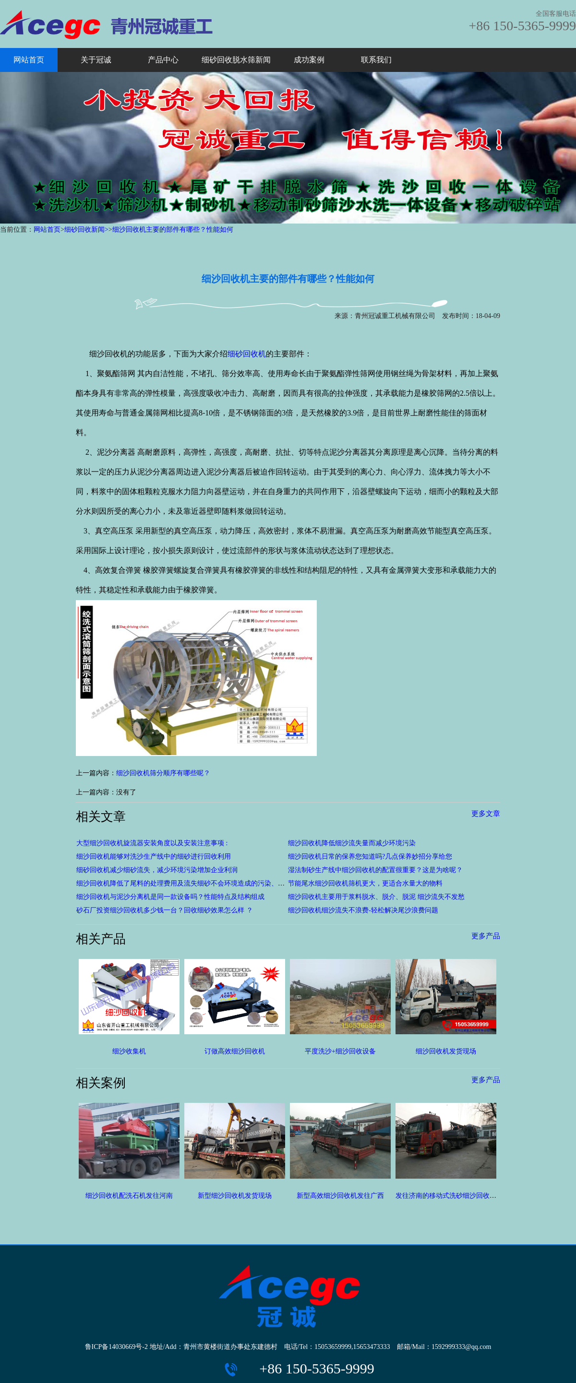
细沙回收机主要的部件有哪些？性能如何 (172, 229)
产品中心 (163, 60)
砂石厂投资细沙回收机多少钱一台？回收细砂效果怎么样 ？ (164, 910)
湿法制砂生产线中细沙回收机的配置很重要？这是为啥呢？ (375, 870)
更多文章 (485, 813)
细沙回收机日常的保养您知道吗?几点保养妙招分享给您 (370, 856)
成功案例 (309, 60)
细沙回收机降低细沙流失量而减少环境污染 (352, 843)
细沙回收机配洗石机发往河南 (129, 1195)
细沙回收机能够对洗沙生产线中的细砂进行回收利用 (153, 856)
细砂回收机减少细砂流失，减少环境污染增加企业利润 (157, 870)
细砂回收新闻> (86, 229)
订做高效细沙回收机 (234, 1051)
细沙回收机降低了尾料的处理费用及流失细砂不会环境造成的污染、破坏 (183, 883)
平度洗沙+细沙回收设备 (340, 1051)
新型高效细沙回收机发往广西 (340, 1195)
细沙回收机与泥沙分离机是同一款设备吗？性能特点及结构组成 (170, 896)
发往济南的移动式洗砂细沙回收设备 (449, 1195)
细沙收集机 (129, 1051)
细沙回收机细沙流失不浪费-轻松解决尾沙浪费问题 (363, 910)
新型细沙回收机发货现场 (235, 1195)
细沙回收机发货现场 (446, 1051)
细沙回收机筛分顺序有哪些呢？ (163, 773)
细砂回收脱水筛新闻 (236, 60)
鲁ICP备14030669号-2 (116, 1346)
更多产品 (485, 936)
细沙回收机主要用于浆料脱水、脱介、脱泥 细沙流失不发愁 (376, 896)
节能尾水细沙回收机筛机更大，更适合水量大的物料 (365, 883)
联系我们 (376, 60)
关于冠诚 (96, 60)
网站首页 (28, 60)
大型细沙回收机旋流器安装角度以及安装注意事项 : (152, 843)
